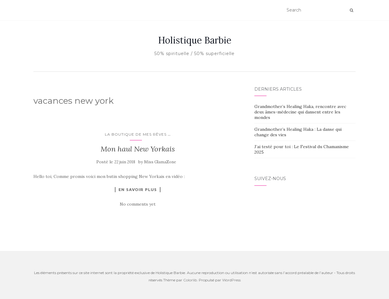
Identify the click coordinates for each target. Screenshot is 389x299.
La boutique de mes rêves (136, 134)
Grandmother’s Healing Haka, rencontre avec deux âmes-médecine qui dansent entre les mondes (300, 112)
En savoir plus (138, 189)
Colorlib (190, 280)
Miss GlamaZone (160, 162)
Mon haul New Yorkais (138, 149)
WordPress (231, 280)
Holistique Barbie (194, 40)
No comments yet (138, 204)
